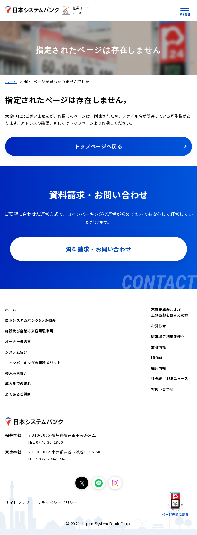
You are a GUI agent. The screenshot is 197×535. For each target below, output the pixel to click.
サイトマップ (17, 502)
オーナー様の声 (18, 341)
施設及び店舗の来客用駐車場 (29, 330)
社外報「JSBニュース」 (171, 378)
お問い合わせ (162, 388)
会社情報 (158, 346)
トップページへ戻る (98, 146)
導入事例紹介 (16, 373)
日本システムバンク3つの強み (30, 320)
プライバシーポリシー (57, 502)
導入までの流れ (18, 383)
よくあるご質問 (18, 394)
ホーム (11, 81)
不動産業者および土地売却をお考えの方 (169, 312)
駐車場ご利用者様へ (167, 336)
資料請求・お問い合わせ (99, 249)
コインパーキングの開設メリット (33, 362)
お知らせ (158, 325)
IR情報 (157, 357)
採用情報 (158, 368)
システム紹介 (16, 352)
